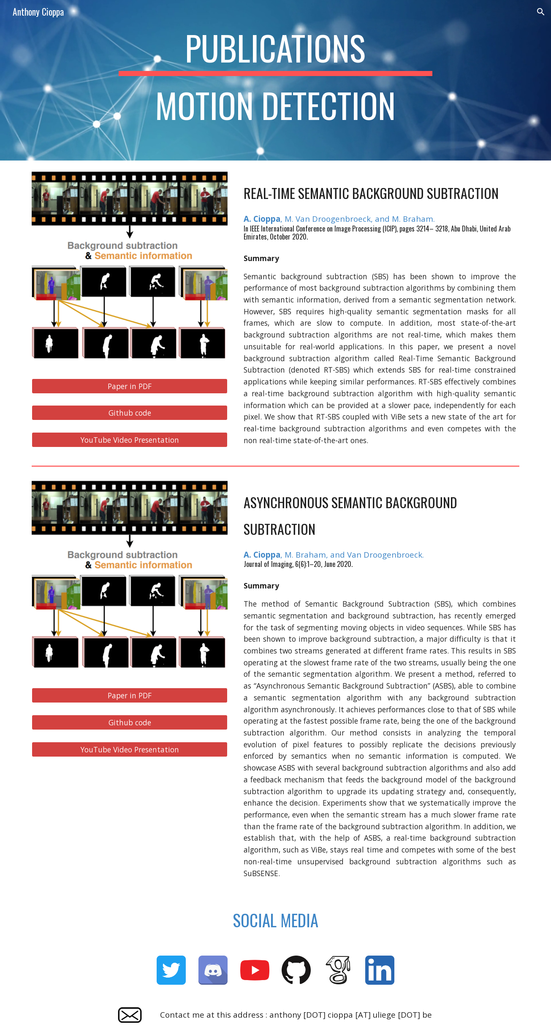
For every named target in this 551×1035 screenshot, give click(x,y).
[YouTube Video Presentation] (129, 440)
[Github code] (129, 413)
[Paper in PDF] (129, 386)
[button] (541, 12)
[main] (275, 80)
